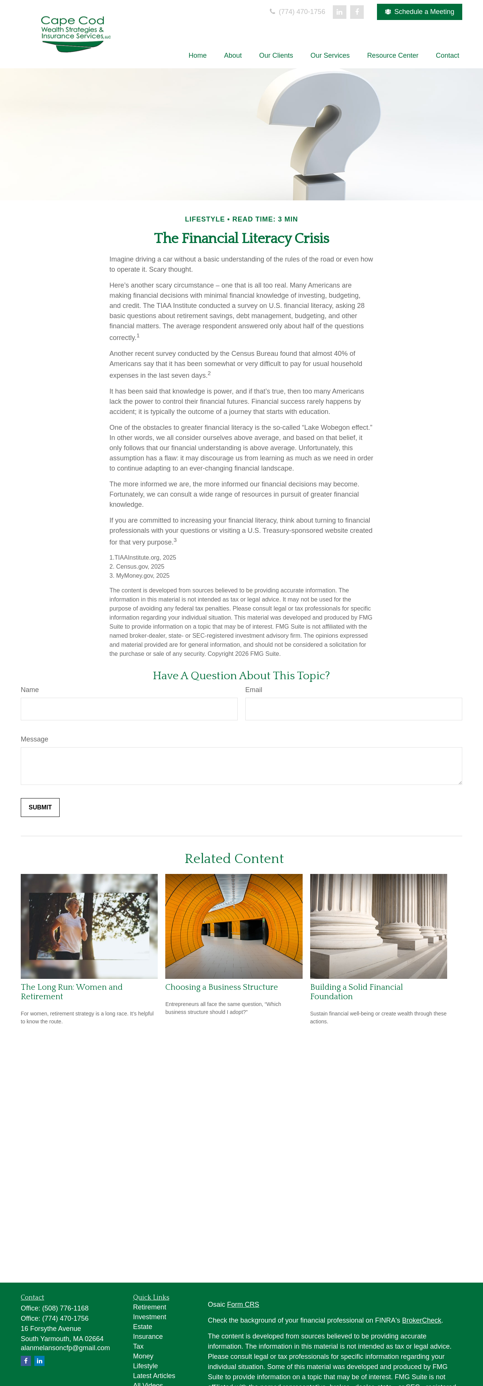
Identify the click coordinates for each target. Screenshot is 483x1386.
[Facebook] (357, 12)
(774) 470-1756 (296, 11)
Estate (142, 1327)
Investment (149, 1317)
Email (253, 690)
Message (34, 739)
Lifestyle (145, 1366)
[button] (198, 55)
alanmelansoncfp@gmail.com (65, 1348)
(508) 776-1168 (65, 1308)
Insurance (148, 1336)
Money (143, 1356)
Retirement (149, 1307)
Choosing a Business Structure (221, 987)
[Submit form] (40, 807)
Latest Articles (154, 1376)
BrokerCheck (421, 1320)
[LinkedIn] (339, 12)
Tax (138, 1346)
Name (30, 690)
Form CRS (243, 1304)
